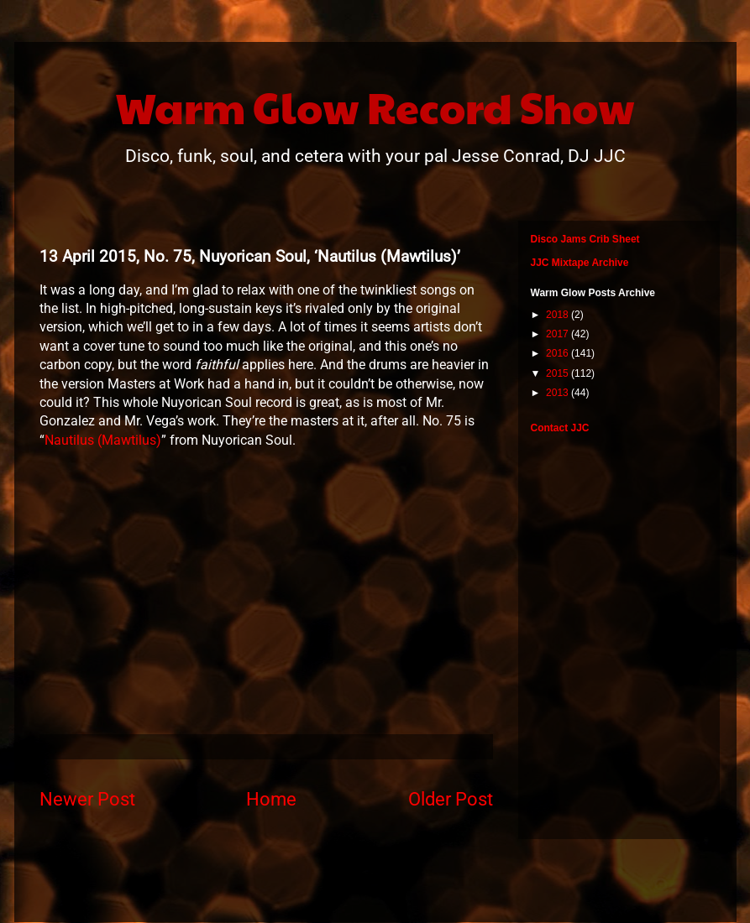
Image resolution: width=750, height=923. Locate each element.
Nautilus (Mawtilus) (103, 440)
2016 (558, 353)
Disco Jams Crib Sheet (585, 239)
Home (271, 799)
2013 (558, 393)
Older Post (450, 799)
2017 (558, 334)
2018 (558, 315)
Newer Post (87, 799)
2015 (558, 373)
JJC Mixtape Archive (580, 263)
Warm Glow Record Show (375, 106)
